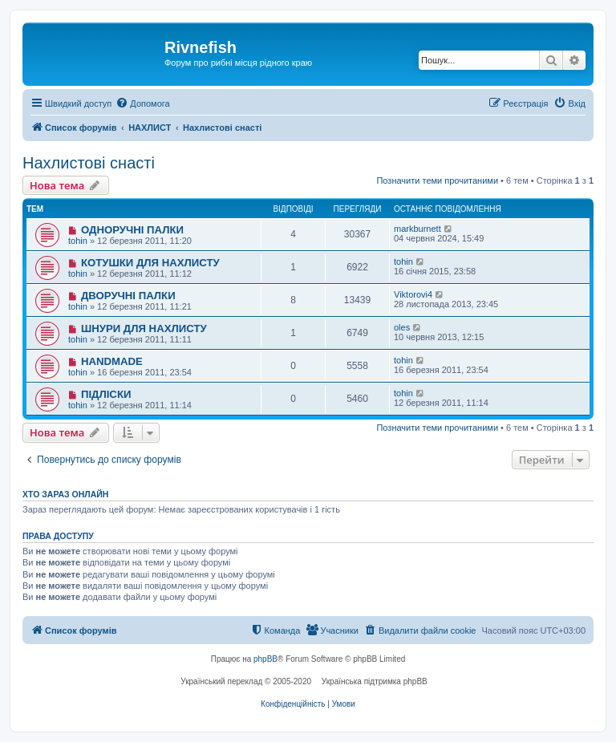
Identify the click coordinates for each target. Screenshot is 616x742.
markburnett (417, 228)
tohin (77, 240)
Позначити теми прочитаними (437, 180)
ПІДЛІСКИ (106, 394)
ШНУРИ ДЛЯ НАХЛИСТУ (144, 328)
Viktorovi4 (413, 294)
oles (402, 327)
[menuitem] (142, 103)
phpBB (265, 659)
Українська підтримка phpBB (375, 681)
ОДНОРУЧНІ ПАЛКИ (132, 230)
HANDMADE (112, 361)
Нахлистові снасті (88, 163)
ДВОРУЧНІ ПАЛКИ (128, 296)
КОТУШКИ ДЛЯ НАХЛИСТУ (150, 263)
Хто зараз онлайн (65, 494)
